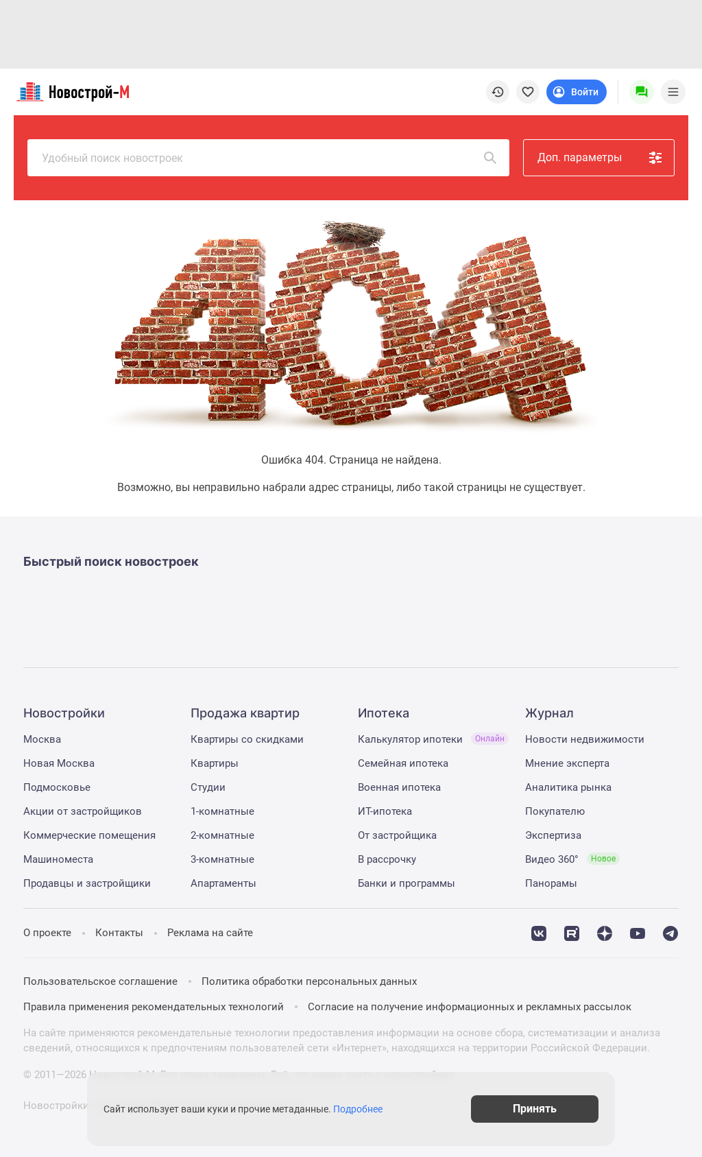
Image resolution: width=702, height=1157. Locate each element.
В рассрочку (387, 859)
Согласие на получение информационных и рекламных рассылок (469, 1007)
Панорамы (551, 883)
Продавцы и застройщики (87, 883)
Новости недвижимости (584, 739)
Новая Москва (59, 763)
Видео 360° (572, 859)
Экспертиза (553, 835)
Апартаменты (223, 883)
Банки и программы (406, 883)
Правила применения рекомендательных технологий (153, 1007)
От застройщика (397, 835)
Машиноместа (58, 859)
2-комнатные (222, 835)
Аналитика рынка (568, 787)
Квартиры (215, 763)
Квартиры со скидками (247, 739)
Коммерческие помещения (89, 835)
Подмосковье (56, 787)
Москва (42, 739)
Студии (208, 787)
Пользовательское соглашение (100, 981)
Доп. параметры (600, 158)
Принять (535, 1108)
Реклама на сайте (210, 933)
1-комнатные (222, 811)
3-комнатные (222, 859)
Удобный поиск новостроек (270, 158)
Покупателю (555, 811)
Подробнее (358, 1109)
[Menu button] (641, 92)
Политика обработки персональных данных (309, 981)
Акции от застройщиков (82, 811)
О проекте (47, 933)
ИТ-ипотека (385, 811)
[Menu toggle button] (673, 92)
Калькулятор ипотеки (433, 739)
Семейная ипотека (403, 763)
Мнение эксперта (567, 763)
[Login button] (576, 92)
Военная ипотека (399, 787)
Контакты (119, 933)
